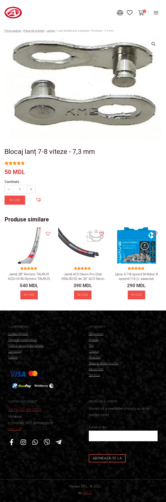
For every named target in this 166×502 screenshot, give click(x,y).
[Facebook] (11, 442)
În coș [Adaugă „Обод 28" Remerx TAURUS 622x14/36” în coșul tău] (29, 294)
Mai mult (14, 429)
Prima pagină (13, 30)
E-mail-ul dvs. (123, 433)
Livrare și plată (18, 334)
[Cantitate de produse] (20, 189)
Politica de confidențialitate (25, 345)
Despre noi (96, 334)
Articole (94, 340)
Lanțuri (51, 30)
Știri (91, 345)
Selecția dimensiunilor (103, 363)
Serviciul (94, 375)
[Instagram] (23, 442)
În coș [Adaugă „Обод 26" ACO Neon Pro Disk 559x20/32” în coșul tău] (82, 294)
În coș (15, 200)
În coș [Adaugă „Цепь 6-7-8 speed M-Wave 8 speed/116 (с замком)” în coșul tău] (136, 294)
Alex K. (87, 493)
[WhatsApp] (35, 442)
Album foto (96, 369)
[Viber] (47, 442)
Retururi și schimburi (22, 340)
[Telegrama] (58, 442)
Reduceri (95, 357)
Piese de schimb (33, 30)
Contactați (15, 351)
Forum (13, 357)
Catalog (94, 351)
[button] (38, 200)
